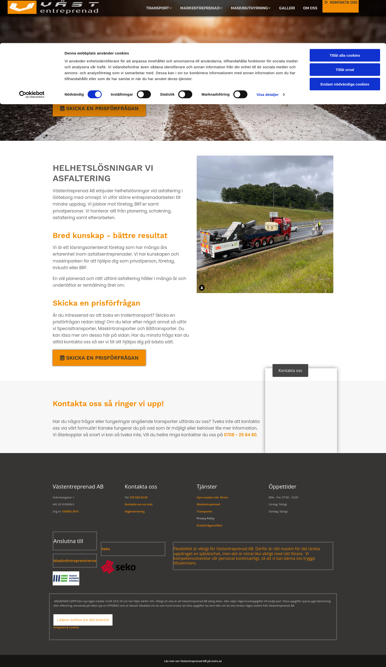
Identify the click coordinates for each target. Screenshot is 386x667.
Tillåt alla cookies (345, 12)
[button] (99, 108)
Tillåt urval (345, 27)
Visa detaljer (267, 52)
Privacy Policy (205, 518)
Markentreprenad (208, 504)
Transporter (204, 511)
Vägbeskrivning (135, 511)
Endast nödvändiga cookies (345, 41)
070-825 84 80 (138, 497)
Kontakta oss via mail (139, 504)
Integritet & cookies (66, 627)
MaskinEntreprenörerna (74, 560)
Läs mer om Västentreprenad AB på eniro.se (193, 661)
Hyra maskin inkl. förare (212, 497)
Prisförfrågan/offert (209, 525)
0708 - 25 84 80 (240, 435)
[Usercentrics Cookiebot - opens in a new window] (31, 51)
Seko (105, 548)
